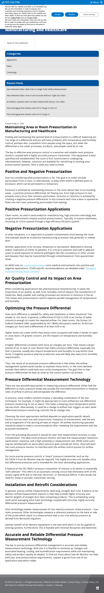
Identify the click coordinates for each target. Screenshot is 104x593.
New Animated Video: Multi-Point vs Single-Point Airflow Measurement (36, 89)
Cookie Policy (70, 582)
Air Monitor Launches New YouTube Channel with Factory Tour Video (36, 101)
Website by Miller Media (52, 582)
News (9, 66)
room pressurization (34, 265)
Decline (71, 14)
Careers (42, 585)
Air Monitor (16, 582)
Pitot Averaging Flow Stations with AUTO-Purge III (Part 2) (32, 108)
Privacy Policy (83, 582)
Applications (12, 60)
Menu (96, 2)
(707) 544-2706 (12, 2)
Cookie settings (89, 14)
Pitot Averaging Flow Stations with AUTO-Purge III (28, 114)
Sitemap (51, 585)
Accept (57, 14)
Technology (12, 72)
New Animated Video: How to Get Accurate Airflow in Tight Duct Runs (36, 95)
